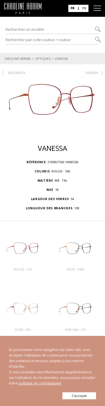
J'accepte (79, 396)
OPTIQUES (42, 58)
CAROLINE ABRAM (17, 58)
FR (72, 8)
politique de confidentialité (39, 383)
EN (84, 8)
